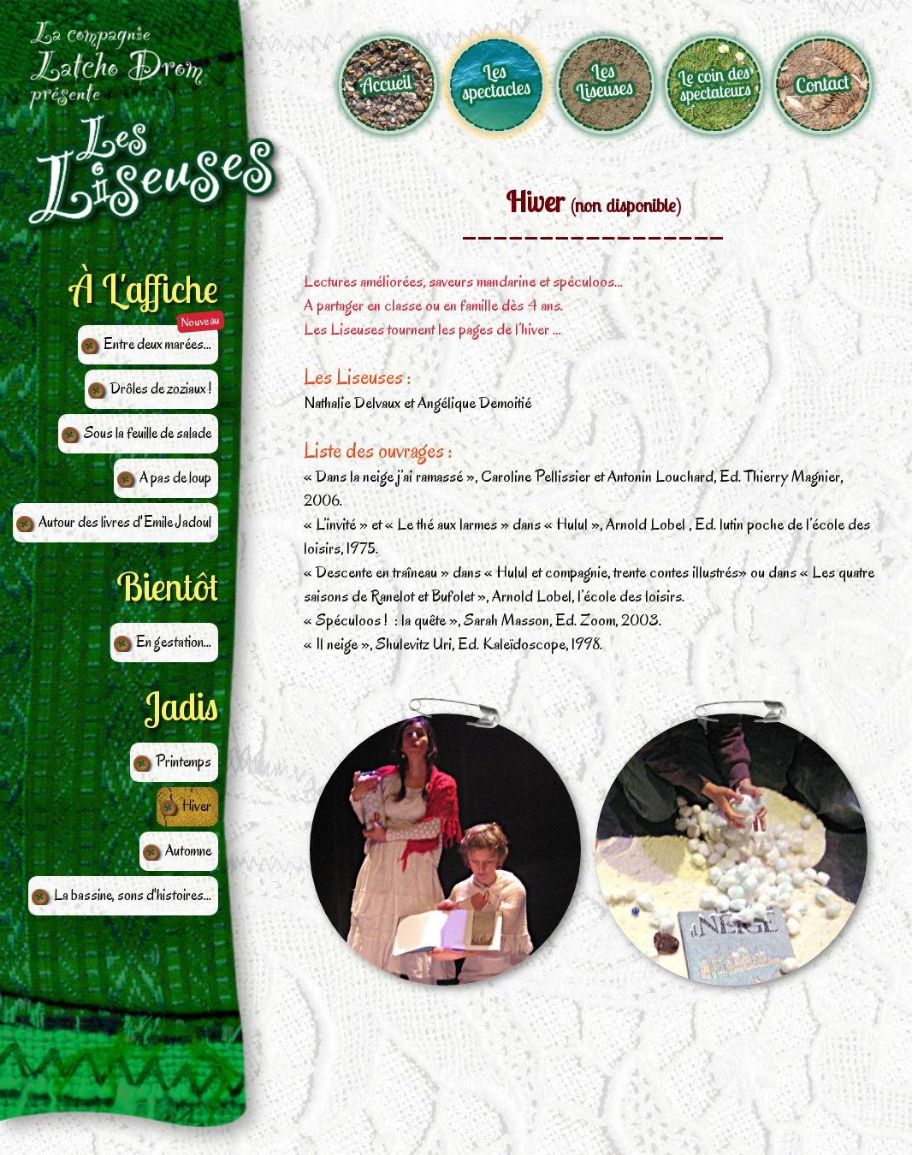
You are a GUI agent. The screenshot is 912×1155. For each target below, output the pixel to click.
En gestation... (173, 641)
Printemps (183, 761)
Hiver (196, 806)
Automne (188, 850)
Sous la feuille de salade (147, 433)
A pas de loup (175, 477)
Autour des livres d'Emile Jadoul (124, 522)
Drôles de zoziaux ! (160, 388)
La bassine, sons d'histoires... (132, 895)
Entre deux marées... (157, 344)
